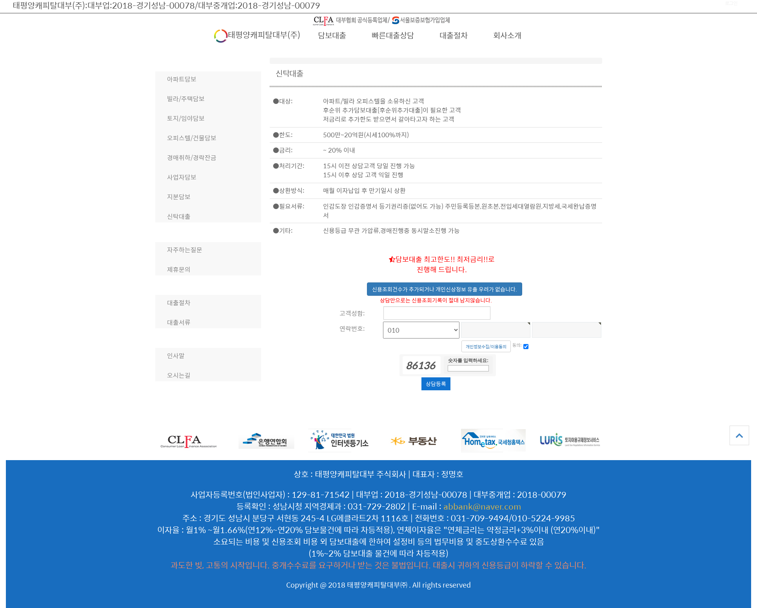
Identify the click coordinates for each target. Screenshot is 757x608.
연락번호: (352, 328)
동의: (517, 345)
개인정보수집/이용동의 (486, 346)
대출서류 (179, 322)
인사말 (176, 355)
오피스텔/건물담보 (191, 138)
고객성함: (352, 313)
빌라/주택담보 (186, 98)
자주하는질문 (184, 249)
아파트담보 (181, 79)
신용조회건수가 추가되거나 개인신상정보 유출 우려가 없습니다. (444, 289)
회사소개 (507, 35)
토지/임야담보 (186, 118)
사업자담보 (181, 177)
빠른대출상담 (393, 35)
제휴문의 (179, 269)
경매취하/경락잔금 (191, 157)
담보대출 (332, 35)
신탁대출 (179, 216)
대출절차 (453, 35)
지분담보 (179, 196)
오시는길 (179, 375)
